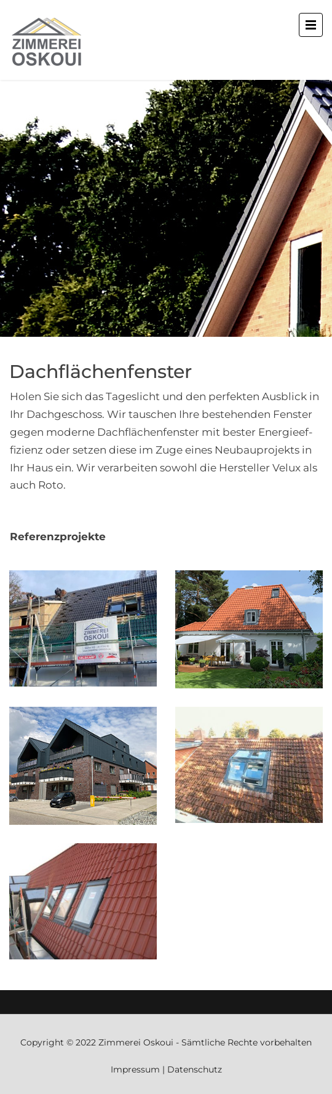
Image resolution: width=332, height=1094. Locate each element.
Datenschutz (194, 1069)
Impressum (135, 1069)
